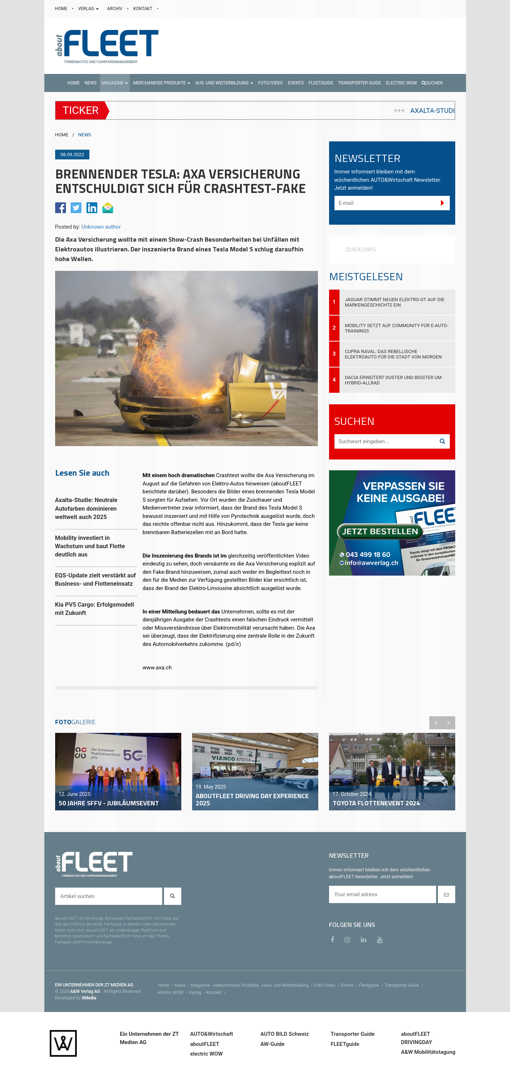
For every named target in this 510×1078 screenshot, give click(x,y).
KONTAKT (143, 8)
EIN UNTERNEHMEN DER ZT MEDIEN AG (94, 984)
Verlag (198, 992)
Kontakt (217, 992)
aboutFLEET (204, 1044)
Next (448, 722)
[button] (115, 83)
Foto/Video (327, 985)
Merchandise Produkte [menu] (239, 985)
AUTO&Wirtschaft (211, 1034)
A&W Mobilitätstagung (428, 1052)
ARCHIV (115, 8)
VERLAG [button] (89, 8)
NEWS (84, 134)
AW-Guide (273, 1044)
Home (166, 985)
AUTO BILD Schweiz (285, 1034)
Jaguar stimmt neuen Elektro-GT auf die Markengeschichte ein (394, 302)
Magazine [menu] (203, 985)
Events (350, 985)
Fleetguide (372, 985)
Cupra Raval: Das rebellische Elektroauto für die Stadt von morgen (393, 354)
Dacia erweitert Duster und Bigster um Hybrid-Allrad (393, 380)
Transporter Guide (404, 985)
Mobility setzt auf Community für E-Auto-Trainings (396, 328)
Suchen (432, 82)
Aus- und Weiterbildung (289, 985)
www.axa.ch (157, 667)
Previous (435, 722)
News (183, 985)
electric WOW (173, 992)
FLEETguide (345, 1044)
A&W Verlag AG (85, 991)
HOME (61, 8)
